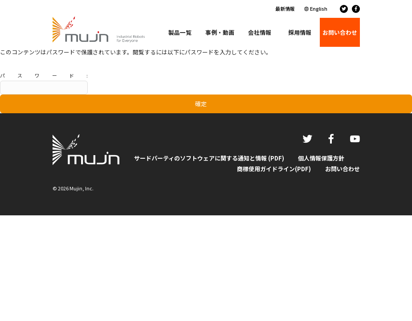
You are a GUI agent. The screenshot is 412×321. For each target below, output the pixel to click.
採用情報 (299, 32)
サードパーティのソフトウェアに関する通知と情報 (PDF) (209, 158)
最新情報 (285, 8)
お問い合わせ (342, 169)
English (318, 8)
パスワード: (44, 83)
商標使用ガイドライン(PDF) (274, 169)
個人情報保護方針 (321, 158)
